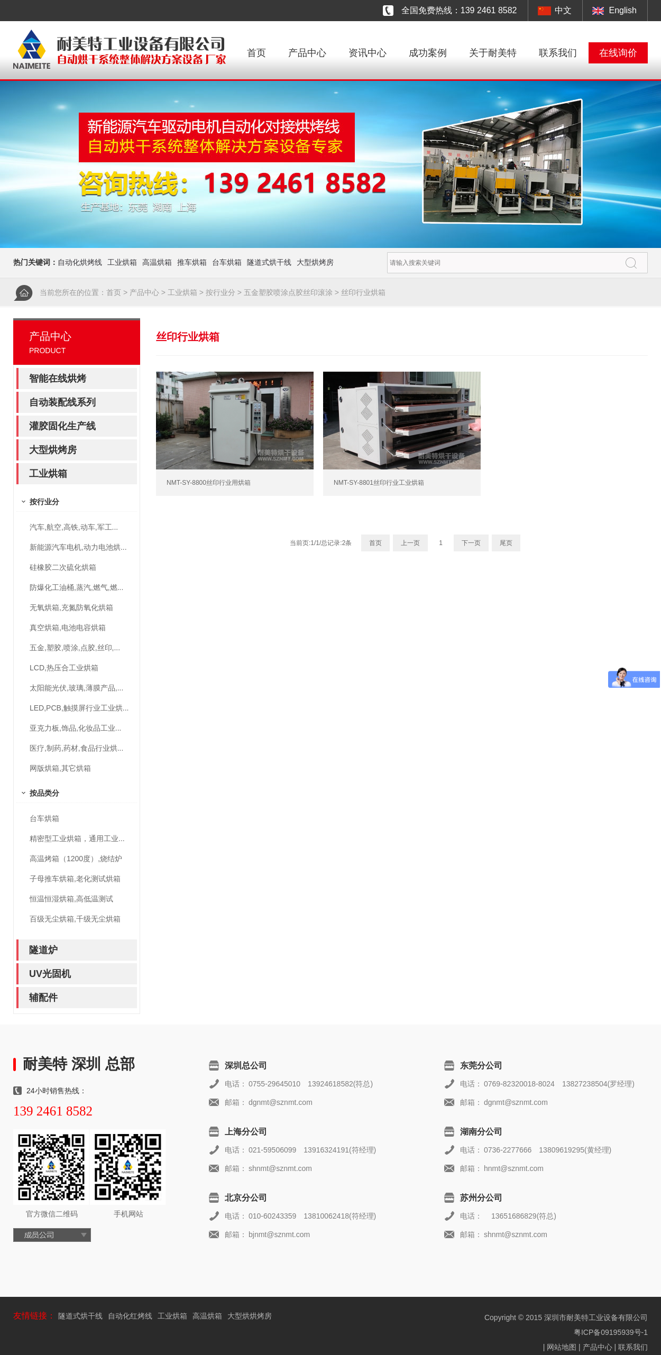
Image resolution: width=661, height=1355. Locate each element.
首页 (256, 53)
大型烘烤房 (315, 262)
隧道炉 (43, 950)
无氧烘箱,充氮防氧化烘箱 (71, 607)
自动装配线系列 (62, 402)
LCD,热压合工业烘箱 (64, 667)
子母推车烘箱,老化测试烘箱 (75, 878)
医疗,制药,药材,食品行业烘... (76, 748)
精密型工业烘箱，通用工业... (77, 838)
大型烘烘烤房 (249, 1316)
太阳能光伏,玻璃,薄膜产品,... (76, 688)
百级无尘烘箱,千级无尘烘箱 (75, 919)
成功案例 (428, 53)
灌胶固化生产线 (62, 426)
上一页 (410, 543)
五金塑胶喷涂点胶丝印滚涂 (288, 292)
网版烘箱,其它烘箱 (60, 768)
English (623, 10)
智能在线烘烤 (57, 378)
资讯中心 (367, 53)
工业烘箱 (122, 262)
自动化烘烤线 (80, 262)
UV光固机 (50, 974)
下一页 (471, 543)
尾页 (506, 543)
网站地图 (561, 1347)
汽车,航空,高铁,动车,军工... (74, 527)
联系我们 (558, 53)
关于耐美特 (493, 53)
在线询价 (618, 53)
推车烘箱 (192, 262)
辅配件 (43, 997)
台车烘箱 (227, 262)
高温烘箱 (157, 262)
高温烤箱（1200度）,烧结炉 (76, 858)
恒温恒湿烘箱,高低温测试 (71, 899)
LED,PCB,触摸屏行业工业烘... (79, 708)
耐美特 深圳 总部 (79, 1064)
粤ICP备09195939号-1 (611, 1332)
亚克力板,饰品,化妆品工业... (75, 728)
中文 (563, 10)
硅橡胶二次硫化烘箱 (63, 567)
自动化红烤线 (130, 1316)
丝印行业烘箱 (363, 292)
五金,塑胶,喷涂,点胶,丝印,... (75, 647)
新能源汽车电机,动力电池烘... (78, 547)
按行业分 (220, 292)
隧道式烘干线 (269, 262)
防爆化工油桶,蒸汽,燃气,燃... (76, 587)
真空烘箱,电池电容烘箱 (68, 627)
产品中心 (307, 53)
